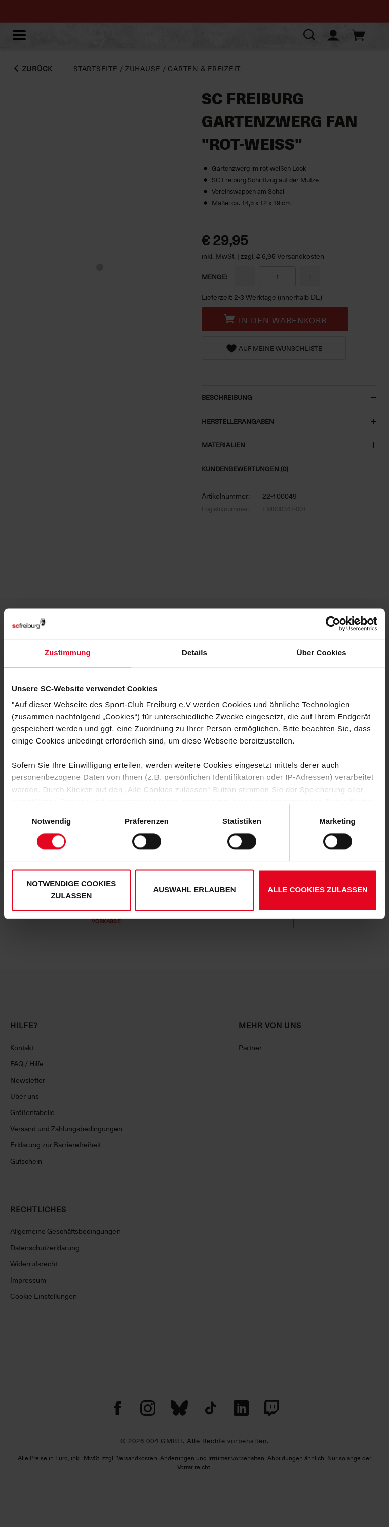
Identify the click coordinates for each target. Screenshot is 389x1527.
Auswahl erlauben (194, 889)
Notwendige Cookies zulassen (71, 889)
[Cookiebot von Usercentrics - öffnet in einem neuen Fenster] (333, 623)
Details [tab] (194, 652)
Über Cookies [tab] (321, 652)
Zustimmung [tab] (68, 652)
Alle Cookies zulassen (317, 889)
